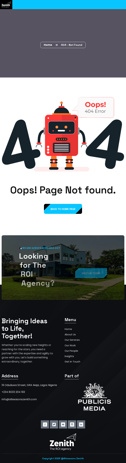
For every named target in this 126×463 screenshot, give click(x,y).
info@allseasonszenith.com (19, 399)
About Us (70, 334)
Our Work (70, 345)
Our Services (72, 340)
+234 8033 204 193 (13, 392)
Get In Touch (72, 361)
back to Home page (63, 209)
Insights (69, 356)
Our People (71, 350)
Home (48, 45)
